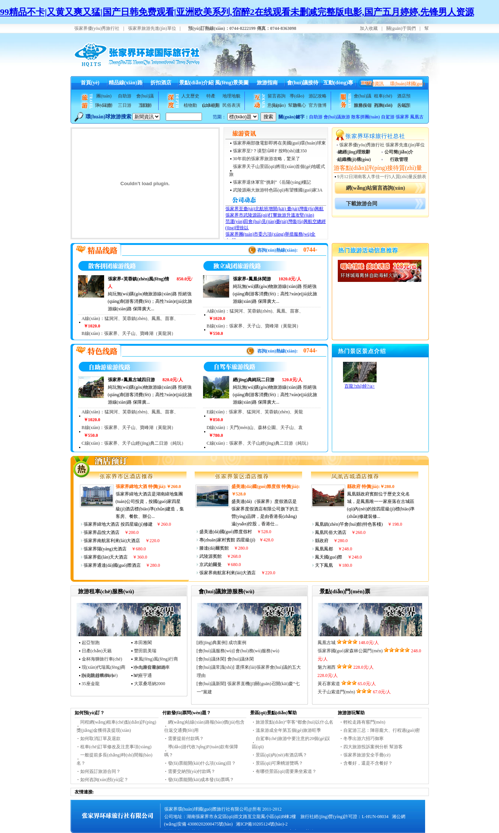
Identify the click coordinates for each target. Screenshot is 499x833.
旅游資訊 (375, 83)
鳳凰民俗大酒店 (330, 532)
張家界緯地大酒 (131, 486)
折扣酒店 (160, 83)
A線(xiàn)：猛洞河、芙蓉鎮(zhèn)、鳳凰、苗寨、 (130, 411)
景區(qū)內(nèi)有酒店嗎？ (282, 755)
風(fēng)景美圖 (232, 83)
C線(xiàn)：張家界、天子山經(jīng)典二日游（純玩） (259, 443)
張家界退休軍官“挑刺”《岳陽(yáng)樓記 (272, 182)
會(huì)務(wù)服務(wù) (257, 650)
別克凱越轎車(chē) (100, 675)
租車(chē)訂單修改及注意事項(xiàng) (116, 746)
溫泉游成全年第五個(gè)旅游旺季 (288, 730)
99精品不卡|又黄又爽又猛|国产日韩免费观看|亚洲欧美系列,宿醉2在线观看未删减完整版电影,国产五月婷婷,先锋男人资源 (237, 12)
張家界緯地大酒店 (101, 524)
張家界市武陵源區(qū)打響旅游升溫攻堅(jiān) (269, 215)
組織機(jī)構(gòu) (354, 159)
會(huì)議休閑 (211, 659)
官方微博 (318, 105)
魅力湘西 (327, 667)
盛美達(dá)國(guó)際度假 (255, 486)
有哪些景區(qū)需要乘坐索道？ (286, 771)
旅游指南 (267, 83)
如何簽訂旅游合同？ (100, 771)
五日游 (145, 105)
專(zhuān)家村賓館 (217, 540)
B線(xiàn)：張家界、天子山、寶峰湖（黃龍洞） (254, 326)
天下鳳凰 (324, 565)
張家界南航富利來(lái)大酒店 (112, 540)
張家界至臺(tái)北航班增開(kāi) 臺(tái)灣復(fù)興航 (274, 208)
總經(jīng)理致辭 (354, 152)
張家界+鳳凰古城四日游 (131, 379)
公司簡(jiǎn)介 (398, 152)
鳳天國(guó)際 (329, 557)
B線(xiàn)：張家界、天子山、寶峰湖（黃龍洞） (129, 333)
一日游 (104, 105)
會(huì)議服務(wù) (362, 97)
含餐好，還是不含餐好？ (368, 763)
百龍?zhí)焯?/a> (359, 386)
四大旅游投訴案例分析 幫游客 (373, 746)
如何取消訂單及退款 (100, 738)
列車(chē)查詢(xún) (383, 106)
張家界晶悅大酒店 (101, 532)
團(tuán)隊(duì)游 (104, 97)
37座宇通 (143, 675)
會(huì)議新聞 (211, 683)
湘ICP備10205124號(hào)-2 (261, 824)
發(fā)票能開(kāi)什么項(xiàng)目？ (202, 763)
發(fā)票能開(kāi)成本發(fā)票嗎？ (201, 779)
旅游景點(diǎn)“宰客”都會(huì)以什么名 (294, 722)
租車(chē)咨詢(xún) (383, 97)
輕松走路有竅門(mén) (364, 722)
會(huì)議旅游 (145, 97)
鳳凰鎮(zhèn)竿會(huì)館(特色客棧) (349, 524)
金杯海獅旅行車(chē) (102, 659)
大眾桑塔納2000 (149, 683)
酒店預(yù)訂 (404, 97)
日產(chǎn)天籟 (97, 650)
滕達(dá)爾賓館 (214, 548)
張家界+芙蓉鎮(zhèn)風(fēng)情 (138, 279)
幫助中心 (297, 105)
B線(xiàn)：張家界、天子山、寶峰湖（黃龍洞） (129, 427)
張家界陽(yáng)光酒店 (105, 548)
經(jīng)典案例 (212, 642)
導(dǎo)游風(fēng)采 (297, 97)
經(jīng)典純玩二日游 (254, 379)
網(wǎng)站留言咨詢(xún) (375, 188)
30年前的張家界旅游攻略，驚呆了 (266, 158)
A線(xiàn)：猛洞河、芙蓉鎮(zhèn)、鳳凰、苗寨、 (130, 318)
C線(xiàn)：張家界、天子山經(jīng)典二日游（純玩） (134, 443)
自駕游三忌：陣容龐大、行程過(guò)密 (381, 730)
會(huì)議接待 (303, 83)
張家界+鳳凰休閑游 (252, 279)
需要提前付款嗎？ (186, 738)
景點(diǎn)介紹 (196, 83)
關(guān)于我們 (401, 28)
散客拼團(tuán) (365, 116)
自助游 (124, 96)
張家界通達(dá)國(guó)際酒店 (112, 565)
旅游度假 (363, 105)
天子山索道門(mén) (336, 691)
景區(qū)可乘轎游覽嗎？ (279, 763)
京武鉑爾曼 (210, 564)
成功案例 (237, 642)
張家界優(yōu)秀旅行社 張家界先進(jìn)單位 (382, 144)
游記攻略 (318, 96)
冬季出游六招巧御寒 (363, 738)
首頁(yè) (90, 83)
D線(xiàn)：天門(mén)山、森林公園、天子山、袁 (255, 427)
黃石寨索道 (329, 683)
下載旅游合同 (361, 203)
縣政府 (354, 486)
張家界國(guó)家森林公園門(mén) (350, 650)
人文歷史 (190, 96)
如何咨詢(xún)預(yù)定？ (104, 779)
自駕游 (387, 116)
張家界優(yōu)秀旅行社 (97, 28)
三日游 (124, 105)
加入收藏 (369, 28)
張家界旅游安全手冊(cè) (367, 755)
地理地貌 (231, 96)
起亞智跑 (91, 642)
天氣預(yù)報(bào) (404, 106)
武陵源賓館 (210, 556)
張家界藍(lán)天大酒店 (106, 557)
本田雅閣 (143, 642)
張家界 (402, 116)
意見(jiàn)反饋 (276, 106)
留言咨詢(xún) (277, 97)
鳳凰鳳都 (324, 548)
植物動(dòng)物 (190, 106)
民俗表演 (231, 105)
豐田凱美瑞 (145, 650)
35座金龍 (91, 683)
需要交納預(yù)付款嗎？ (192, 771)
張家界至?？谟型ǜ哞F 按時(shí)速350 (270, 150)
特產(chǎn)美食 (210, 97)
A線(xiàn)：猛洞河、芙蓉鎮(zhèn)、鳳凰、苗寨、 (255, 311)
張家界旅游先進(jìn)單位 (152, 28)
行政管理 (399, 159)
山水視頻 (211, 105)
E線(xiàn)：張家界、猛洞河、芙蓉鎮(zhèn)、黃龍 (255, 411)
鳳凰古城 (327, 642)
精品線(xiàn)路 (126, 83)
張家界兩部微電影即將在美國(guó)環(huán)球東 (279, 143)
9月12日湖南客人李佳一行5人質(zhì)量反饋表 (382, 176)
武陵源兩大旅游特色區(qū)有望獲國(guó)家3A (278, 190)
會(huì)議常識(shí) (215, 667)
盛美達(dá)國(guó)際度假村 (225, 531)
